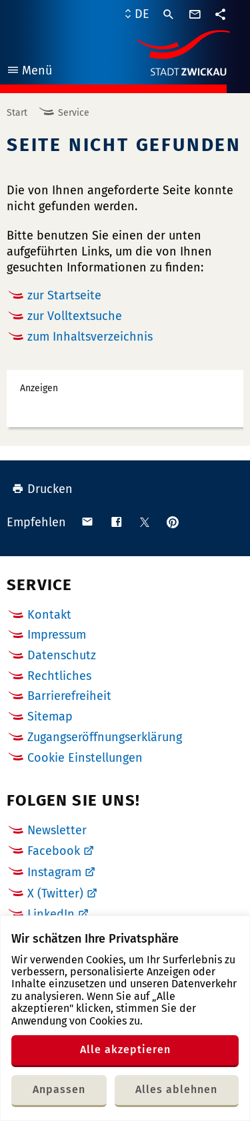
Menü (29, 72)
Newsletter (57, 830)
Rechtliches (59, 676)
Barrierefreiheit (69, 696)
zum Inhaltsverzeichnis (90, 336)
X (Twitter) (55, 893)
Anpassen (59, 1089)
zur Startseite (64, 295)
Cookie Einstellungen (85, 758)
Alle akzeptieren (125, 1049)
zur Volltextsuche (74, 316)
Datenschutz (61, 655)
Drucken (42, 489)
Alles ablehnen (176, 1089)
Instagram (54, 872)
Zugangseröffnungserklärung (104, 737)
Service (73, 112)
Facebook (53, 851)
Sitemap (50, 716)
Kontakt (49, 614)
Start (17, 112)
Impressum (56, 634)
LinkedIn (51, 914)
